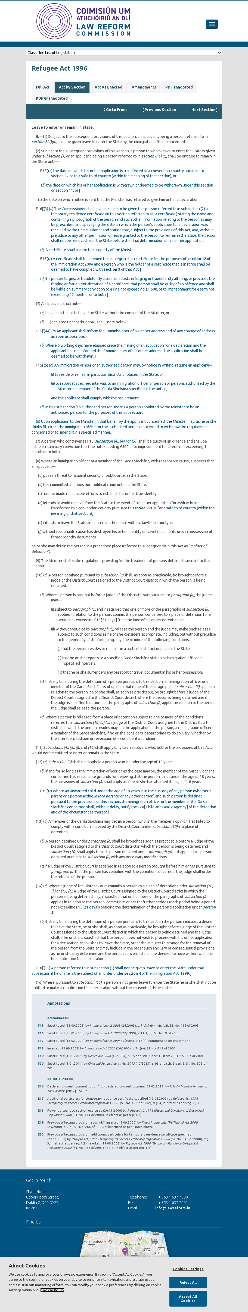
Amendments (144, 87)
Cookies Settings (188, 1269)
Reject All (188, 1282)
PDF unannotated (52, 98)
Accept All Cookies (188, 1299)
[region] (124, 1284)
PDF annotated (179, 87)
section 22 (141, 508)
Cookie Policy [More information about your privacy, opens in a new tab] (52, 1290)
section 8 (39, 142)
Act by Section (72, 87)
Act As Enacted (108, 87)
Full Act (42, 87)
